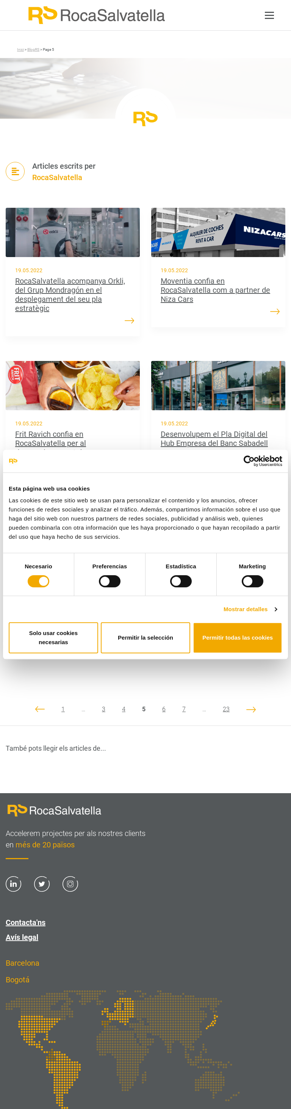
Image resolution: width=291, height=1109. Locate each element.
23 (226, 709)
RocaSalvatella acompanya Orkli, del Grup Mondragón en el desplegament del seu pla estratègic (70, 294)
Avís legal (22, 937)
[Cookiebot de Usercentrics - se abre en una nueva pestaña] (249, 461)
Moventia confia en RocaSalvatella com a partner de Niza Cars (215, 290)
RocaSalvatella (57, 177)
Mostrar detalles (246, 609)
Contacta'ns (25, 922)
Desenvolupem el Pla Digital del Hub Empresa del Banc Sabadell (214, 439)
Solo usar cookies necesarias (53, 637)
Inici (20, 49)
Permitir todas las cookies (237, 637)
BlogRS (33, 49)
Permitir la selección (145, 637)
